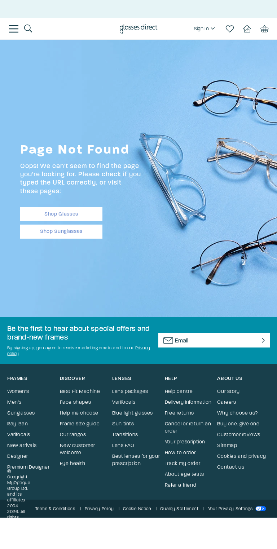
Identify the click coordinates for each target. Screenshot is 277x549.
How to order (180, 453)
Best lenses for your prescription (136, 459)
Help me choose (79, 413)
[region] (205, 29)
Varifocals (18, 434)
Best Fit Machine (80, 391)
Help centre (179, 391)
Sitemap (227, 445)
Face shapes (75, 402)
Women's (18, 391)
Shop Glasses (61, 214)
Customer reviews (238, 434)
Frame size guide (80, 424)
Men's (14, 402)
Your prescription (185, 442)
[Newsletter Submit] (262, 340)
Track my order (182, 463)
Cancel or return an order (188, 427)
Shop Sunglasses (61, 231)
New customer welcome (77, 449)
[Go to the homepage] (139, 29)
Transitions (125, 434)
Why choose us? (237, 413)
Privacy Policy (99, 508)
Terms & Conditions (55, 508)
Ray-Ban (17, 424)
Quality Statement (179, 508)
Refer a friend (180, 485)
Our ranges (73, 434)
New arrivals (21, 445)
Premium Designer (28, 467)
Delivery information (188, 402)
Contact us (230, 467)
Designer (17, 456)
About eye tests (184, 474)
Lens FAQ (123, 445)
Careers (226, 402)
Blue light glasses (132, 413)
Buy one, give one (238, 424)
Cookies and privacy (241, 456)
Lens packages (130, 391)
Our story (228, 391)
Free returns (179, 413)
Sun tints (123, 424)
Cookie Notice (137, 508)
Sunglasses (21, 413)
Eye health (72, 463)
